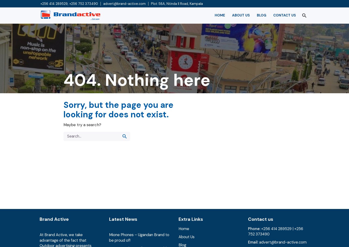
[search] (124, 136)
